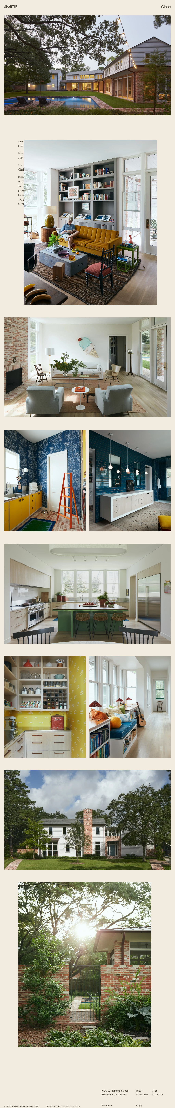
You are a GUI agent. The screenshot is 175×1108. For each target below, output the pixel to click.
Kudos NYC (75, 1106)
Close (166, 7)
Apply (139, 1105)
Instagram (107, 1105)
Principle (65, 1106)
